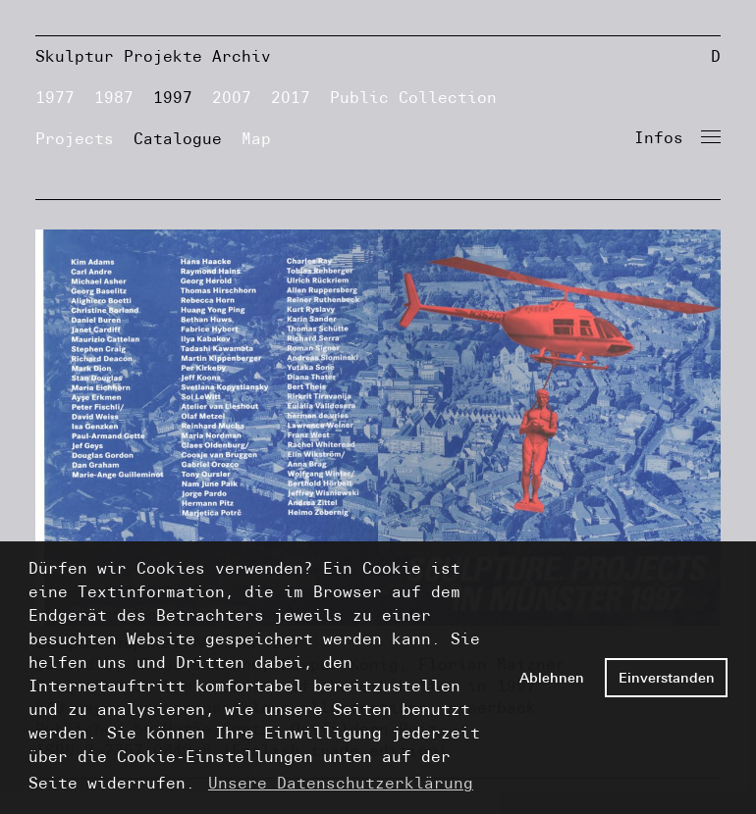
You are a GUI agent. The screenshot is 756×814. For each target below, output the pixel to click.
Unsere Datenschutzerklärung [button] (340, 783)
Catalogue (178, 138)
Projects (74, 138)
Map (256, 138)
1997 (172, 97)
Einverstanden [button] (667, 678)
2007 (231, 97)
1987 (114, 97)
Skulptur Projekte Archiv (153, 56)
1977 (55, 97)
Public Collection (413, 97)
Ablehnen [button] (551, 678)
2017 (290, 97)
